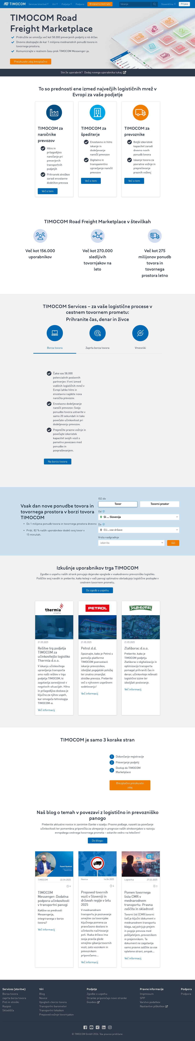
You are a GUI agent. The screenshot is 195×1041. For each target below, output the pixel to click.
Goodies (93, 1002)
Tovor (118, 504)
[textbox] (138, 4)
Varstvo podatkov (150, 1002)
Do (101, 525)
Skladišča (8, 1010)
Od (101, 512)
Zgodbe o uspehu (97, 994)
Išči (173, 543)
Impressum (147, 994)
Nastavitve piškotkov (154, 1006)
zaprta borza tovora (14, 998)
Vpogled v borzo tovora (53, 1002)
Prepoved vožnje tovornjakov (56, 1014)
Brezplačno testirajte (99, 4)
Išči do (102, 498)
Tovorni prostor (160, 504)
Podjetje (92, 989)
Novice (43, 998)
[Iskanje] (135, 4)
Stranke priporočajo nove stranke (107, 998)
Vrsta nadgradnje (108, 537)
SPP (142, 998)
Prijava (184, 4)
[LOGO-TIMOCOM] (14, 4)
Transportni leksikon (51, 1010)
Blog (42, 994)
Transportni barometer (53, 1006)
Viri (41, 989)
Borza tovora (10, 994)
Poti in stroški (10, 1002)
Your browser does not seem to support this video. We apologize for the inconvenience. (65, 772)
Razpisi (6, 1006)
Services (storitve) (14, 989)
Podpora (186, 994)
